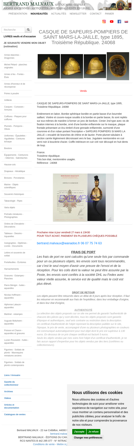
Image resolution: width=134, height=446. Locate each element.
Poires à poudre (11, 93)
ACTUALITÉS (58, 13)
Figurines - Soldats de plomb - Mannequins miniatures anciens (14, 352)
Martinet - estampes (13, 314)
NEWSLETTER (78, 13)
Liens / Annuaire (12, 375)
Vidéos (7, 398)
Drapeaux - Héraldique (14, 171)
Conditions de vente (44, 444)
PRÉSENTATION (18, 13)
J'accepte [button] (79, 431)
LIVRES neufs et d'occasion (18, 36)
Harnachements (11, 269)
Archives (8, 391)
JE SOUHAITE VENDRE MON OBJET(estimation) (18, 45)
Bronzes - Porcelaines (14, 178)
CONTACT (96, 13)
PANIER (109, 13)
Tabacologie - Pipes (13, 201)
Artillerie (8, 100)
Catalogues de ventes (14, 414)
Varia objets (9, 207)
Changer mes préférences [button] (88, 437)
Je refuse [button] (93, 431)
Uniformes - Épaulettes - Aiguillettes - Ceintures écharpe (15, 138)
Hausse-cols (10, 164)
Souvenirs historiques (14, 194)
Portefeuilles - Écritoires (15, 262)
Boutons (8, 148)
